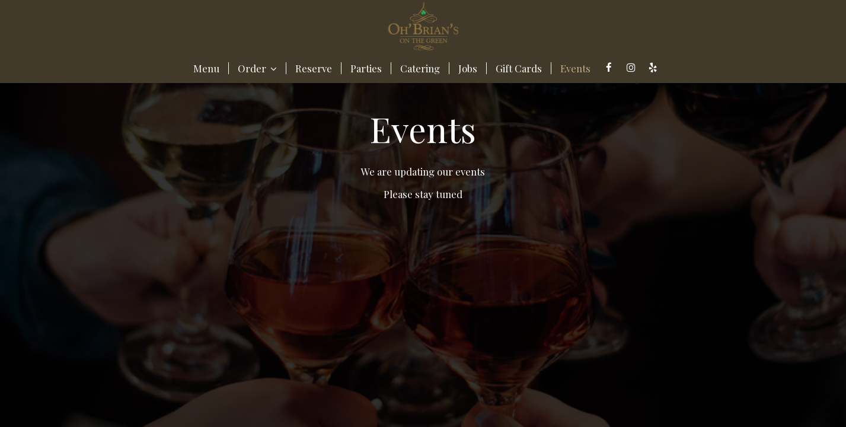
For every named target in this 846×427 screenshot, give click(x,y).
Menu (206, 68)
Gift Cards (519, 68)
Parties (366, 68)
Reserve (313, 68)
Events (575, 68)
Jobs (467, 68)
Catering (420, 68)
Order (257, 68)
